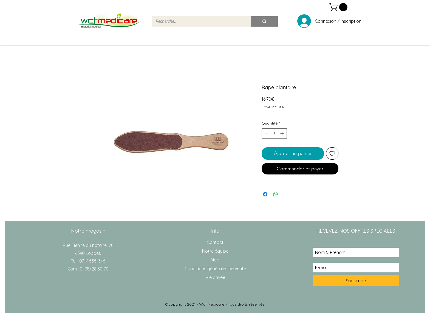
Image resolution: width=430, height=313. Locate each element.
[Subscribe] (356, 280)
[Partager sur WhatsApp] (275, 194)
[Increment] (282, 133)
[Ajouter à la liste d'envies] (332, 153)
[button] (339, 7)
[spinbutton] (274, 133)
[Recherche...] (197, 21)
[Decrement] (265, 133)
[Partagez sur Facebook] (265, 194)
